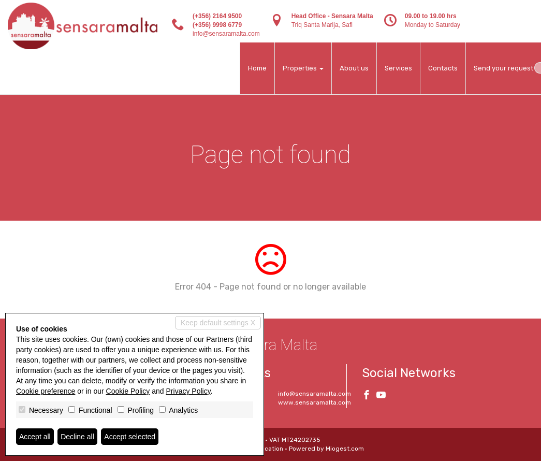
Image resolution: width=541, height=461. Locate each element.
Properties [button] (303, 68)
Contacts (443, 68)
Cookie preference (45, 391)
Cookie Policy (128, 391)
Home (257, 68)
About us (354, 68)
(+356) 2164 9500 (217, 16)
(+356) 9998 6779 (217, 24)
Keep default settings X (218, 323)
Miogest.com (345, 448)
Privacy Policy (188, 391)
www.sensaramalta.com (314, 402)
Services (398, 68)
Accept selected (129, 437)
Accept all (35, 437)
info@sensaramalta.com (226, 33)
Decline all (77, 437)
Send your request (503, 68)
